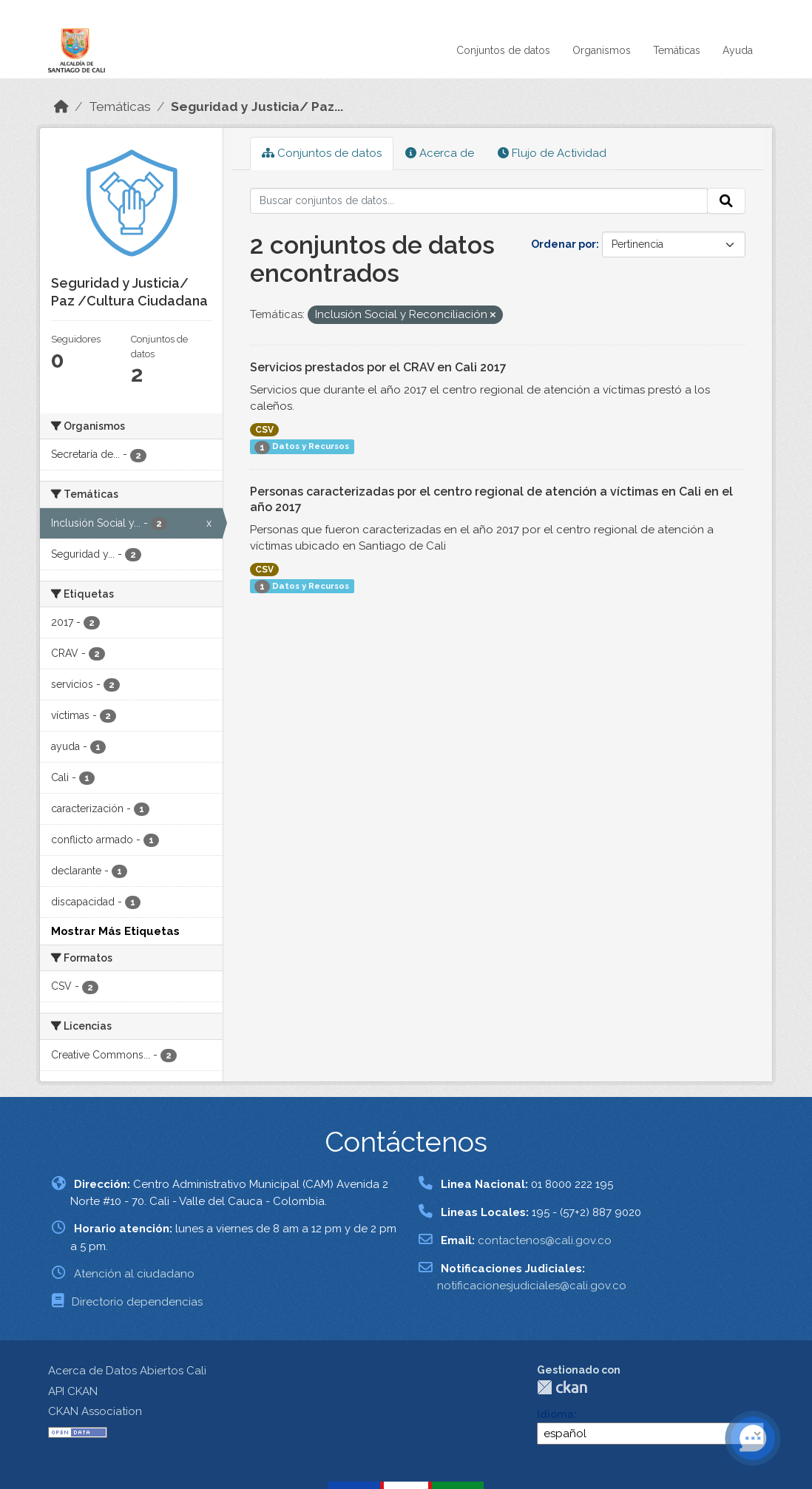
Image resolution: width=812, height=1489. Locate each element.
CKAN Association (95, 1411)
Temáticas (676, 50)
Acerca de (439, 153)
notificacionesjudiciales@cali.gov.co (531, 1285)
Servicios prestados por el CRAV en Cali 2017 (378, 367)
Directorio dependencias (137, 1302)
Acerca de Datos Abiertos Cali (127, 1370)
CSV (264, 430)
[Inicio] (61, 106)
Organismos (601, 50)
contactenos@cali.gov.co (545, 1240)
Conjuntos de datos (503, 50)
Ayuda (738, 50)
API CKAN (73, 1391)
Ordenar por (563, 244)
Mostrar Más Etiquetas (115, 931)
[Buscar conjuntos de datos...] (479, 201)
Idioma (555, 1414)
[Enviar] (726, 201)
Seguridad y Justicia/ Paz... (257, 106)
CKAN (562, 1387)
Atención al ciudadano (134, 1273)
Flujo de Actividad (552, 153)
